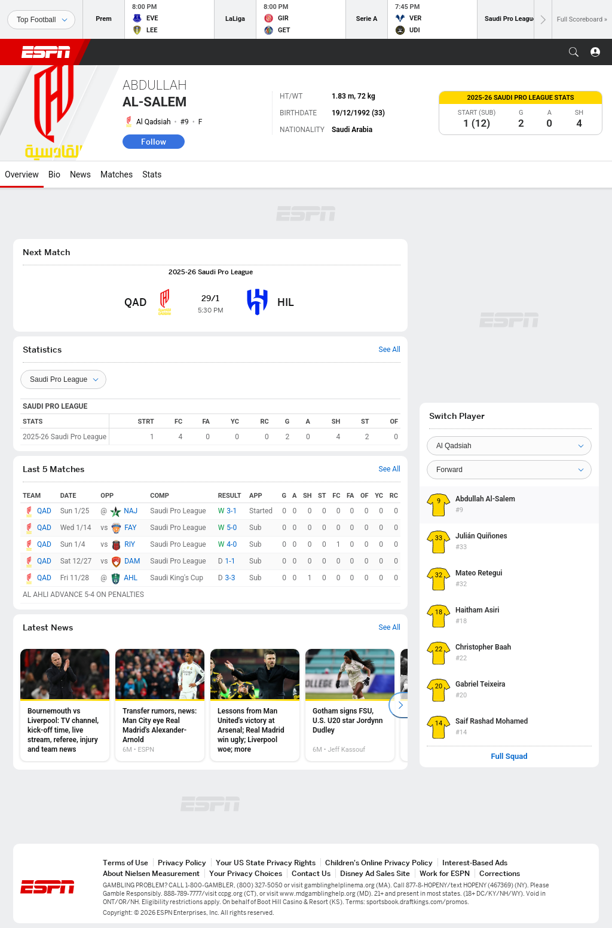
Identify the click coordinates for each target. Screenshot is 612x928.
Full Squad (509, 756)
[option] (64, 705)
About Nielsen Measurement (151, 873)
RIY (129, 544)
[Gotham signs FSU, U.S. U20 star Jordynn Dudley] (349, 705)
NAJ (130, 511)
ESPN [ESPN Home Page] (46, 52)
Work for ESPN (445, 873)
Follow (153, 141)
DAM (132, 561)
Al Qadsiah (153, 122)
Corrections (499, 873)
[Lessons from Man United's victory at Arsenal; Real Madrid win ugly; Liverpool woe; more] (254, 705)
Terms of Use (125, 862)
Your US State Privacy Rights (266, 862)
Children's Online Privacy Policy (379, 862)
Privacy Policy (182, 862)
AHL (130, 578)
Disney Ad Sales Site (375, 873)
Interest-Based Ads (474, 862)
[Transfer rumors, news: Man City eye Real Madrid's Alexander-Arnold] (159, 705)
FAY (130, 527)
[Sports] (41, 20)
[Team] (509, 446)
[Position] (509, 470)
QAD (44, 511)
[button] (574, 52)
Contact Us (311, 873)
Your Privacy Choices (245, 873)
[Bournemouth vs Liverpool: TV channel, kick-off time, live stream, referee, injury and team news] (64, 705)
